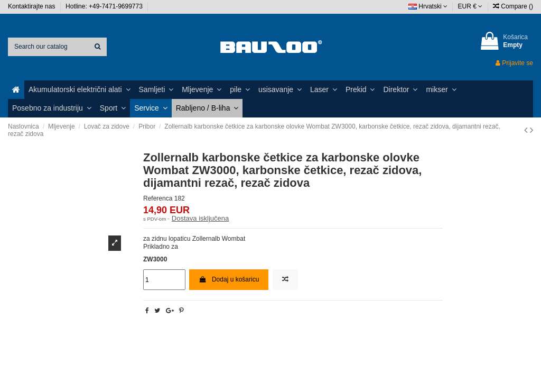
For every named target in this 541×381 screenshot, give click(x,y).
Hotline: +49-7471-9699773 (105, 6)
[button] (79, 89)
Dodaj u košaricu (229, 279)
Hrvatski (427, 6)
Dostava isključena (200, 218)
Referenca (157, 198)
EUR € (470, 6)
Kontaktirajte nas (32, 6)
